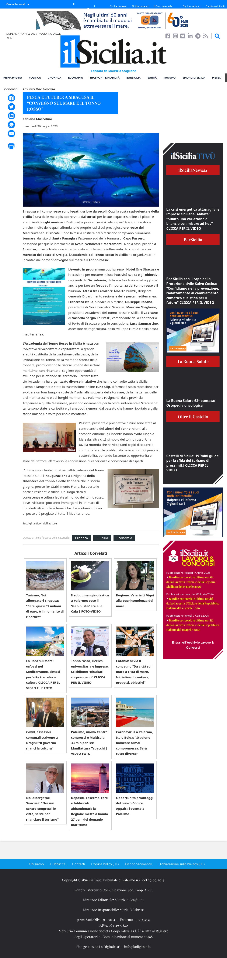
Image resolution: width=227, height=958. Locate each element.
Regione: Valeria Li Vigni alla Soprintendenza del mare (135, 600)
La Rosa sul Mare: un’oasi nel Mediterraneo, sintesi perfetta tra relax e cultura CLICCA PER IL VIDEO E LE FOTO (43, 674)
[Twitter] (11, 106)
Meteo (216, 77)
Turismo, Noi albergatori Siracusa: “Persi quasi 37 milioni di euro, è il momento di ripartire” (45, 606)
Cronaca (54, 77)
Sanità (152, 77)
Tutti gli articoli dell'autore (40, 523)
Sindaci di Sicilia (193, 77)
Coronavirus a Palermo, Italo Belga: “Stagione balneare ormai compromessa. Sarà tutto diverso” (134, 743)
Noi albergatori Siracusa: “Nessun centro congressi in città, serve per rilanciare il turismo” (42, 808)
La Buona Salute (193, 361)
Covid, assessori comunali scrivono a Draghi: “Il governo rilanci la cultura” (42, 740)
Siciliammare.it (141, 6)
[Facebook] (11, 97)
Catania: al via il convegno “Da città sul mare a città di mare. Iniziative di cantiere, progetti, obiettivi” (133, 672)
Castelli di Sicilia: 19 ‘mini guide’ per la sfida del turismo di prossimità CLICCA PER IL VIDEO (192, 463)
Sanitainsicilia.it (215, 6)
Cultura (102, 538)
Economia (75, 77)
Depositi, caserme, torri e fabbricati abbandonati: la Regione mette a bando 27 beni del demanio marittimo (89, 811)
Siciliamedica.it (192, 6)
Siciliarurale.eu (118, 6)
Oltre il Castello (193, 416)
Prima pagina (12, 77)
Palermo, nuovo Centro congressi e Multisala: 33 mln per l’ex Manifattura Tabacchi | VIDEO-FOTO (89, 743)
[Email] (11, 133)
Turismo (170, 77)
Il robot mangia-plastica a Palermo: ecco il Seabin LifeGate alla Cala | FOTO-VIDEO (90, 603)
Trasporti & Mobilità (105, 77)
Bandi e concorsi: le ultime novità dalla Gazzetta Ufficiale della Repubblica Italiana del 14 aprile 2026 (192, 603)
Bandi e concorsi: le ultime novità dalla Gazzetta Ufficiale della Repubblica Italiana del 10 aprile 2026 (192, 625)
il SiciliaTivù (99, 8)
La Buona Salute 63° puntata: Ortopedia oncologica (190, 403)
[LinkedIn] (11, 115)
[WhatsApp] (11, 124)
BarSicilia (133, 77)
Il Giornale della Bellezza (163, 8)
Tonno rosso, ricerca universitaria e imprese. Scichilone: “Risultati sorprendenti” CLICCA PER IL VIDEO (90, 672)
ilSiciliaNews (192, 170)
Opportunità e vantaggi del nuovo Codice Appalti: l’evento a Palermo (134, 806)
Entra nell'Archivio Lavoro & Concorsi (193, 644)
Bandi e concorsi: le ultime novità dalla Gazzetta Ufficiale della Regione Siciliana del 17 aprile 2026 (191, 582)
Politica (35, 77)
